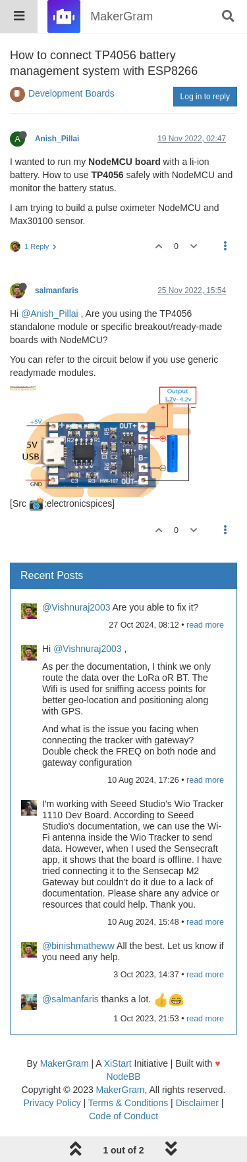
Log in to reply (205, 96)
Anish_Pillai (57, 138)
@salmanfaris (70, 999)
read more (205, 625)
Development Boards (71, 93)
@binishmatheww (78, 946)
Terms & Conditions (128, 1103)
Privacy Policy (52, 1103)
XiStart (118, 1063)
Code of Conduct (123, 1116)
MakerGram (64, 1063)
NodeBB (123, 1076)
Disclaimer (197, 1103)
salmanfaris (56, 290)
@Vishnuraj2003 (76, 607)
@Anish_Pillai (49, 313)
